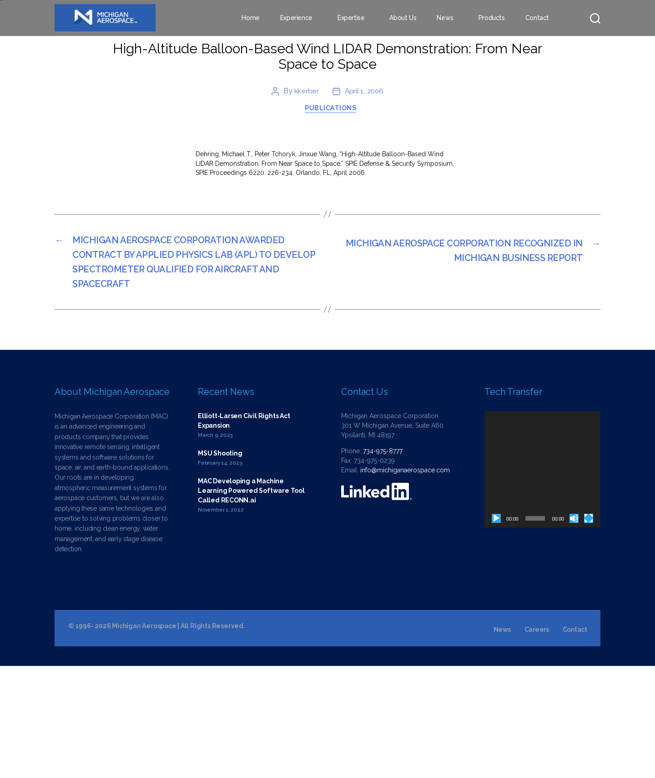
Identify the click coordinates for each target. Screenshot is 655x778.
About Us (402, 18)
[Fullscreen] (588, 630)
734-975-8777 (383, 563)
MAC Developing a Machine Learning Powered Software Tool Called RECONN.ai (251, 602)
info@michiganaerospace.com (405, 582)
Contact (537, 18)
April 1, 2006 (364, 189)
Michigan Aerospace (144, 738)
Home (250, 18)
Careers (537, 741)
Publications (332, 208)
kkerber (305, 189)
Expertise (351, 18)
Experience (296, 18)
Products (492, 18)
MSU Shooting (220, 564)
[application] (542, 581)
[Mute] (574, 630)
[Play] (496, 630)
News (445, 18)
